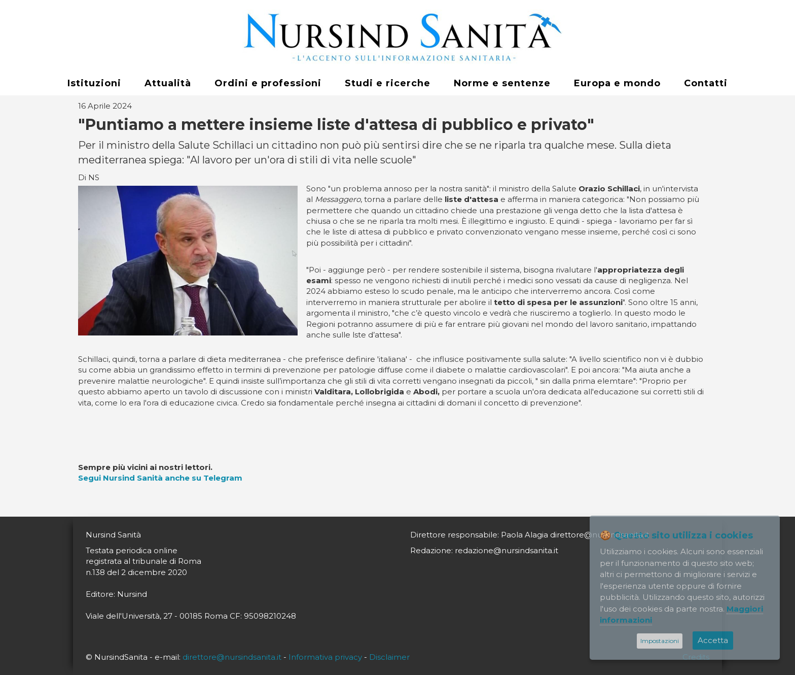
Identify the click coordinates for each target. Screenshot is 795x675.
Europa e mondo (617, 83)
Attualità (167, 83)
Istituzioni (94, 83)
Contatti (706, 83)
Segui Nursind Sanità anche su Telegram (160, 478)
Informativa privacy (325, 657)
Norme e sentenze (502, 83)
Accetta (713, 640)
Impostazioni (659, 641)
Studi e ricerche (387, 83)
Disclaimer (389, 657)
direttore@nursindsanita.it (232, 657)
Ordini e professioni (267, 83)
